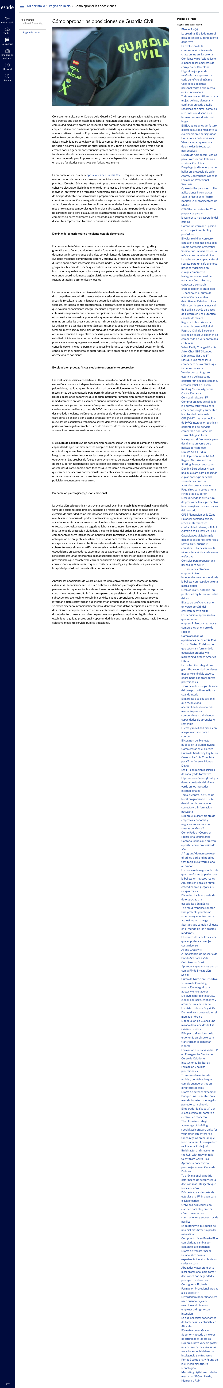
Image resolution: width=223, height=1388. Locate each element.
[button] (7, 78)
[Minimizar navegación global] (7, 1383)
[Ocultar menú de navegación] (22, 6)
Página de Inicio (31, 32)
